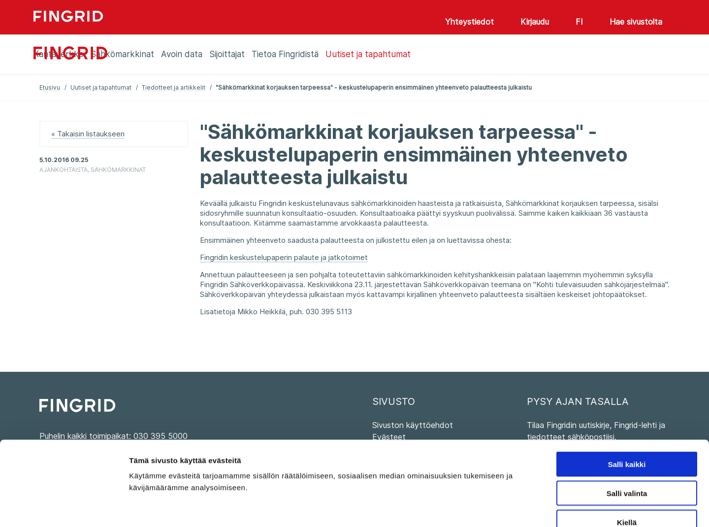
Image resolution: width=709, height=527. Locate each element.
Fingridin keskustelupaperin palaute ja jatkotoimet (284, 257)
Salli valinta (627, 435)
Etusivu (49, 87)
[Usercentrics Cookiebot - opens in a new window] (64, 507)
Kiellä (627, 464)
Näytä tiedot (526, 507)
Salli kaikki (627, 406)
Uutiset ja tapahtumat (100, 87)
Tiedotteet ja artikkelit (173, 87)
